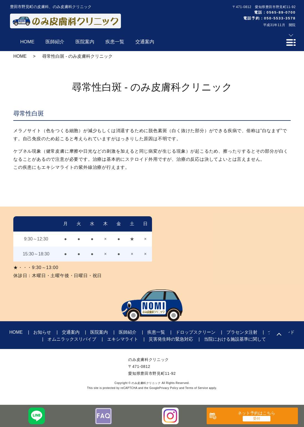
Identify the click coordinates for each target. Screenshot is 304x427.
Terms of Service (196, 388)
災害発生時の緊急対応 (171, 339)
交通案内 (71, 332)
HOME (20, 56)
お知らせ (42, 332)
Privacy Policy (168, 388)
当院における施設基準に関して (235, 339)
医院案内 (99, 332)
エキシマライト (122, 339)
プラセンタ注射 (241, 332)
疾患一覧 (156, 332)
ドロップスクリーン (196, 332)
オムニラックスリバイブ (71, 339)
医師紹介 (127, 332)
